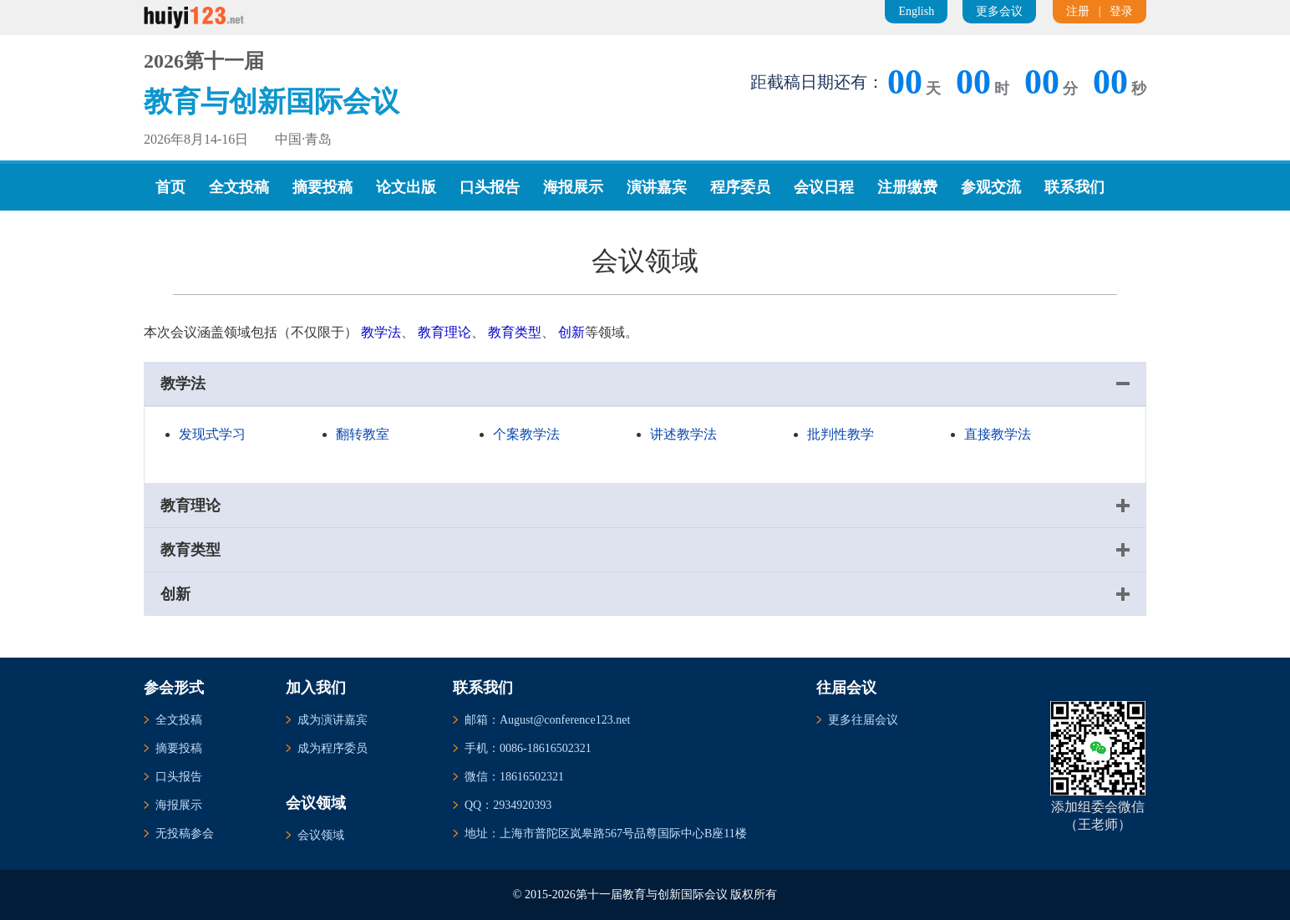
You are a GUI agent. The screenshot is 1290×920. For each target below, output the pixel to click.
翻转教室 (362, 434)
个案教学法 (526, 434)
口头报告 (490, 187)
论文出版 (406, 187)
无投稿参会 (184, 833)
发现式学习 (212, 434)
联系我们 (1074, 187)
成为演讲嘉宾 (332, 720)
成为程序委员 (332, 748)
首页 (170, 187)
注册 (1077, 11)
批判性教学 (840, 434)
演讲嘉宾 (657, 187)
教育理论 (444, 332)
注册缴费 (907, 187)
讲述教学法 (683, 434)
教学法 (381, 332)
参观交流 (991, 187)
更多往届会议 (863, 720)
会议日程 (824, 187)
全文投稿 (239, 187)
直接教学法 (997, 434)
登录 (1121, 11)
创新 (571, 332)
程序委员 (740, 187)
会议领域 (320, 835)
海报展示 (573, 187)
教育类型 (514, 332)
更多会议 (999, 11)
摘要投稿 (322, 187)
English (916, 11)
